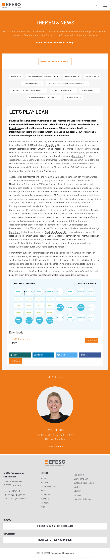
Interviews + (92, 76)
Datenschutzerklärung (84, 483)
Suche (77, 487)
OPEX (68, 163)
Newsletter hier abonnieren (55, 540)
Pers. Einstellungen (83, 499)
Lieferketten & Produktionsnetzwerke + (67, 83)
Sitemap (77, 495)
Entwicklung (36, 239)
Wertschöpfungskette (56, 232)
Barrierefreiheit (81, 479)
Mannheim (45, 494)
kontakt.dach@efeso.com (14, 498)
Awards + (16, 76)
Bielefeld (44, 482)
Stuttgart (45, 502)
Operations (50, 145)
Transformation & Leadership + (44, 98)
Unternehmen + (73, 98)
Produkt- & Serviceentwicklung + (29, 90)
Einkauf (25, 239)
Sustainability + (89, 90)
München (45, 498)
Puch (43, 490)
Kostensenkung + (32, 83)
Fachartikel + (72, 76)
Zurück (16, 361)
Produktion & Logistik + (63, 90)
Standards (34, 159)
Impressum (79, 475)
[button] (20, 355)
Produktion (15, 128)
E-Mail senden (55, 446)
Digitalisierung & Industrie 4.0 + (43, 76)
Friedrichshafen (48, 486)
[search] (97, 5)
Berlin (43, 478)
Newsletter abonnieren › (55, 61)
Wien (43, 506)
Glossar (77, 491)
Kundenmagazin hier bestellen (55, 526)
